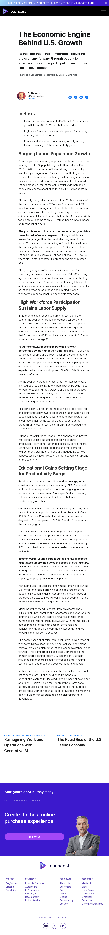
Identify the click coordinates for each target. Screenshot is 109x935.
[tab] (6, 801)
